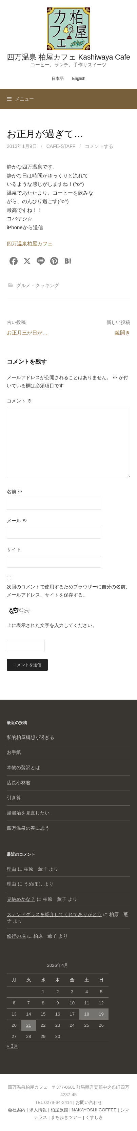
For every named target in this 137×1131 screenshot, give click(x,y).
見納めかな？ (21, 899)
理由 (11, 869)
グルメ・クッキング (37, 285)
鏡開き (122, 332)
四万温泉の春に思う (28, 828)
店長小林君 (19, 782)
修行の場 (16, 936)
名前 (14, 491)
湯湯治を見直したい (28, 812)
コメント (19, 401)
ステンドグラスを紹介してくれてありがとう (54, 914)
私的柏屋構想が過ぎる (30, 737)
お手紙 (14, 752)
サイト (14, 549)
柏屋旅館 (59, 1109)
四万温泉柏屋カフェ (30, 243)
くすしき (94, 1117)
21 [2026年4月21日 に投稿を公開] (28, 1025)
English (78, 78)
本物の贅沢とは (23, 767)
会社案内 (16, 1109)
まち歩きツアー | (68, 1117)
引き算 (14, 797)
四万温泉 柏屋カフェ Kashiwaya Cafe (68, 57)
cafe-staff (61, 146)
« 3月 (12, 1046)
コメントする (99, 146)
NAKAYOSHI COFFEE (94, 1109)
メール (17, 520)
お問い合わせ (89, 1102)
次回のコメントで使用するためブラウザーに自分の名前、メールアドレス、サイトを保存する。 (68, 590)
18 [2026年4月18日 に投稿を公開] (86, 1014)
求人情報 (38, 1109)
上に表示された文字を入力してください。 (52, 625)
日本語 (58, 78)
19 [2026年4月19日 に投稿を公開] (101, 1014)
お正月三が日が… (27, 332)
